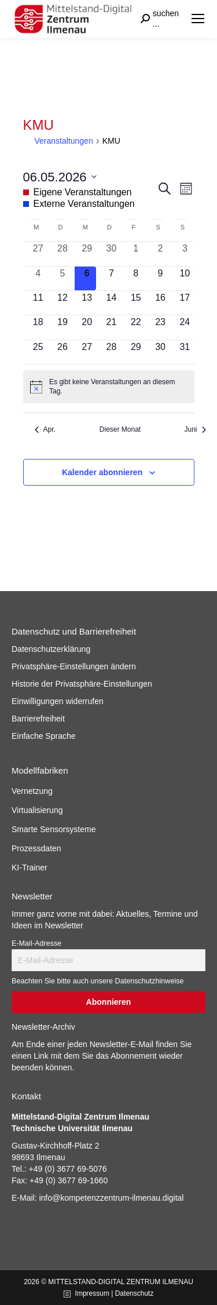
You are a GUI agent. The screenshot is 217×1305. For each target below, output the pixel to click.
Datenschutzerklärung (51, 649)
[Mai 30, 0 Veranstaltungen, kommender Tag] (160, 352)
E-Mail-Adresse (36, 943)
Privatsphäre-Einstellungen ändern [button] (74, 666)
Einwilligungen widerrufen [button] (58, 701)
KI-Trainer (29, 867)
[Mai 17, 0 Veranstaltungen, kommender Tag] (184, 303)
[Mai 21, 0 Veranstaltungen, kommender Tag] (111, 327)
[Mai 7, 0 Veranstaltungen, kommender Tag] (111, 278)
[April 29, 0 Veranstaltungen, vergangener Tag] (87, 253)
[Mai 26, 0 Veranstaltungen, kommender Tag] (62, 352)
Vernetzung (32, 791)
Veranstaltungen (64, 140)
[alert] (108, 386)
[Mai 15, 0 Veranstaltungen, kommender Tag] (136, 303)
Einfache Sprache (44, 736)
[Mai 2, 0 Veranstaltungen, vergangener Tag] (160, 253)
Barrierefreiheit (38, 718)
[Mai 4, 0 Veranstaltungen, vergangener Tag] (38, 278)
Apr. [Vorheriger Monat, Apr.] (45, 429)
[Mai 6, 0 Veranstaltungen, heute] (87, 278)
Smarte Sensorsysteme (54, 829)
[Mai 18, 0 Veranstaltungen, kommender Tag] (38, 327)
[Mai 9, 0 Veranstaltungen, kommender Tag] (160, 278)
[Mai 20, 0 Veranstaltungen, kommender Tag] (87, 327)
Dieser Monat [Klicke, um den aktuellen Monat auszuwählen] (120, 429)
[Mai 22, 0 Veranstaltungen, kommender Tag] (136, 327)
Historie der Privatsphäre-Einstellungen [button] (82, 683)
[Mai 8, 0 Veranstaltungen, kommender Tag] (136, 278)
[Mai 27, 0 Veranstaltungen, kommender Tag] (87, 352)
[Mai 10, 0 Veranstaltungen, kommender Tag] (184, 278)
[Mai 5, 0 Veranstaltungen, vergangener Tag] (62, 278)
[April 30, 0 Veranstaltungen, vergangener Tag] (111, 253)
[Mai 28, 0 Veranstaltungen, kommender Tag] (111, 352)
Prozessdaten (36, 848)
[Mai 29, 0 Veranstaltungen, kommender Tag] (136, 352)
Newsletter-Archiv (43, 1026)
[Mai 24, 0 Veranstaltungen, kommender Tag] (184, 327)
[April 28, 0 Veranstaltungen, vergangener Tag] (62, 253)
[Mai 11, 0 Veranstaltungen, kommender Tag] (38, 303)
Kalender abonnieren (102, 472)
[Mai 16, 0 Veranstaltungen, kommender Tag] (160, 303)
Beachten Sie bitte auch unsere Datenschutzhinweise (98, 981)
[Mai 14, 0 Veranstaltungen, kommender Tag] (111, 303)
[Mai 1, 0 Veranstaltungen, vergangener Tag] (136, 253)
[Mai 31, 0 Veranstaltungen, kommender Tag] (184, 352)
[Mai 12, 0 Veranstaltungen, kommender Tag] (62, 303)
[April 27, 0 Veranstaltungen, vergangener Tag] (38, 253)
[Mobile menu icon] (197, 18)
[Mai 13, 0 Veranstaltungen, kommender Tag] (87, 303)
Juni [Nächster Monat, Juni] (194, 429)
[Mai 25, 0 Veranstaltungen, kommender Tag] (38, 352)
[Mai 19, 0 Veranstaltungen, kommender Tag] (62, 327)
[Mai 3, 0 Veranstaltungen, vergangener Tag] (184, 253)
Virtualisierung (37, 810)
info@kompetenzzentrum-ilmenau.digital (111, 1197)
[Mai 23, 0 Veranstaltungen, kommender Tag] (160, 327)
